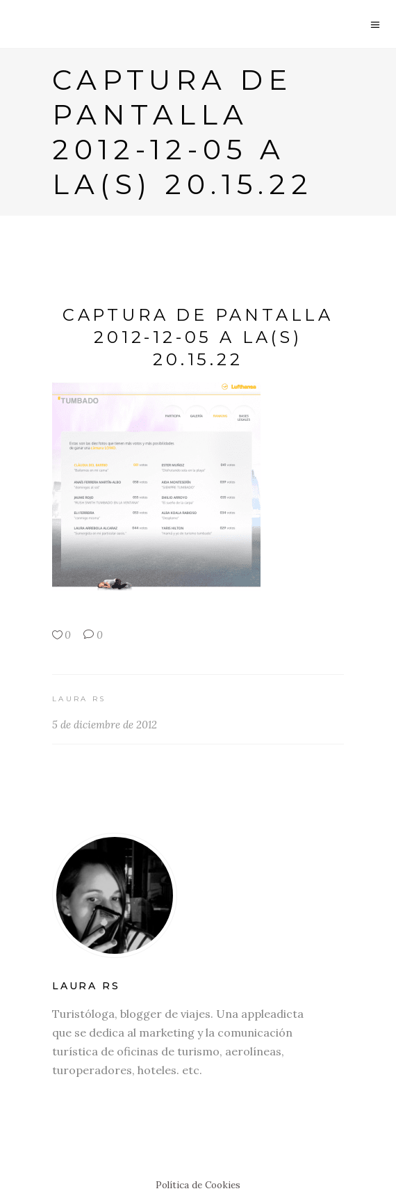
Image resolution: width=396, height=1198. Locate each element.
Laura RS (79, 698)
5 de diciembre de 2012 (104, 724)
